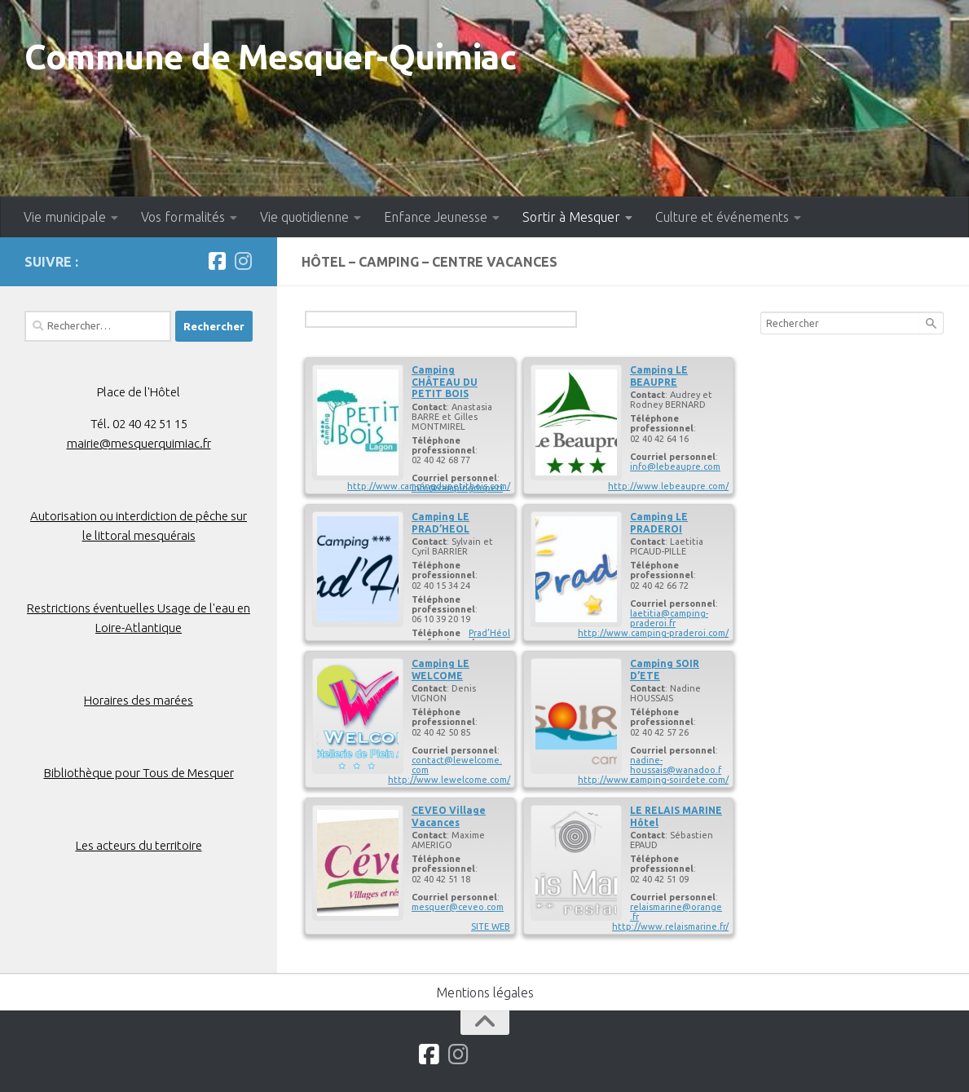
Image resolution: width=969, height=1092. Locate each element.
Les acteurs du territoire (139, 845)
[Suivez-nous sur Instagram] (243, 261)
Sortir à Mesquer (571, 217)
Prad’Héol (489, 633)
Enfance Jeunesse (435, 217)
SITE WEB (490, 926)
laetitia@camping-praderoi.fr (669, 618)
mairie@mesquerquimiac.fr (139, 443)
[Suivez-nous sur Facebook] (217, 261)
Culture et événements (722, 217)
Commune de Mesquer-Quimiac (270, 57)
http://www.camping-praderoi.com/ (653, 633)
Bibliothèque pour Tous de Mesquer (139, 773)
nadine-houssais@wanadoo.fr (675, 770)
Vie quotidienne (304, 217)
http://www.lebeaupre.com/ (668, 486)
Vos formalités (183, 217)
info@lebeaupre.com (675, 466)
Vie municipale (65, 217)
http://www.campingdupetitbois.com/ (428, 486)
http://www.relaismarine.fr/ (670, 926)
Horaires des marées (138, 700)
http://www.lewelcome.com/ (449, 780)
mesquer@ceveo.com (458, 907)
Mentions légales (485, 992)
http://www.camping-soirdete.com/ (653, 780)
